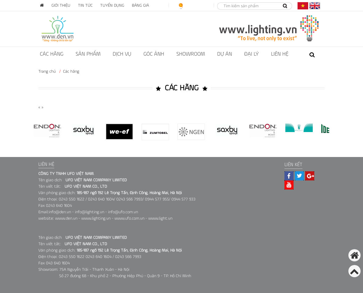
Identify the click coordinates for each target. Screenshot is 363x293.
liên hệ (279, 54)
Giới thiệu (60, 5)
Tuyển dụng (112, 5)
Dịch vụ (122, 54)
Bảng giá (140, 5)
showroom (190, 54)
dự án (224, 54)
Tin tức (85, 5)
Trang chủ (47, 71)
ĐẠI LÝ (251, 54)
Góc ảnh (153, 54)
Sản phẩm (88, 54)
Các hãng (51, 54)
